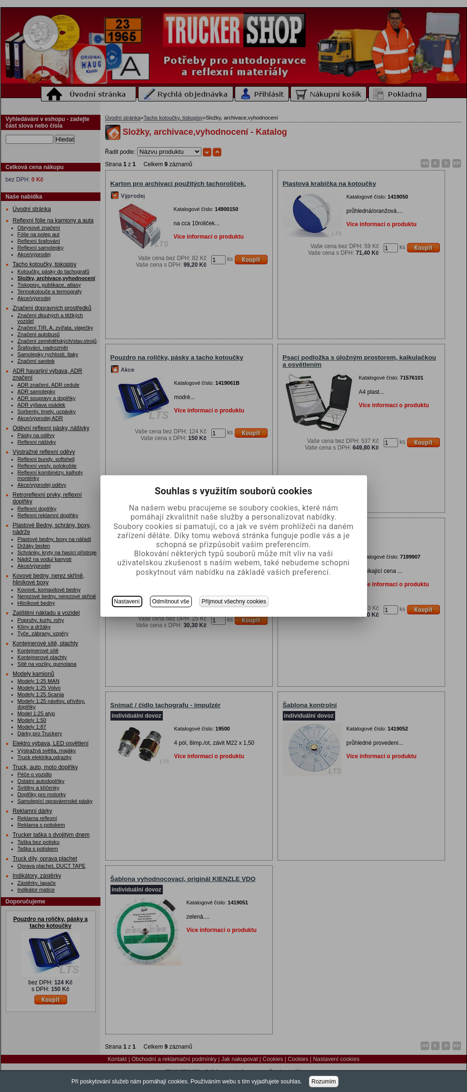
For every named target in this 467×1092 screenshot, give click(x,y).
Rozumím (323, 1081)
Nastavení (127, 601)
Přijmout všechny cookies (234, 601)
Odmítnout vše (170, 601)
